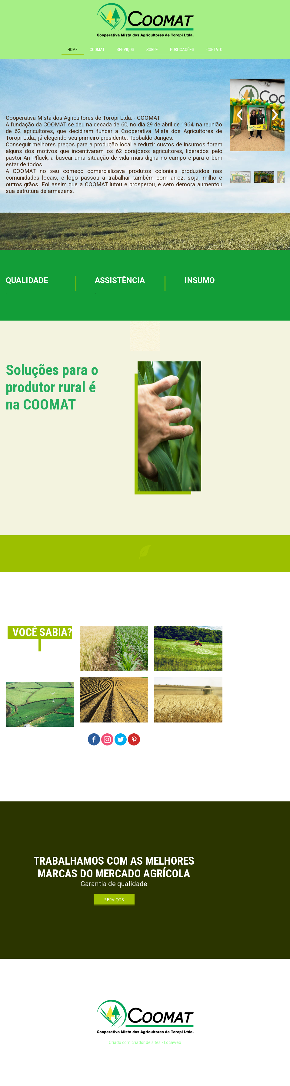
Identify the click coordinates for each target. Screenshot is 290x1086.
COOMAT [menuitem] (97, 49)
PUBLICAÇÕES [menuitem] (182, 49)
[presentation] (240, 115)
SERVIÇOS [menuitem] (125, 49)
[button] (240, 178)
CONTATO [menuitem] (214, 49)
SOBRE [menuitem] (152, 49)
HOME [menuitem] (73, 49)
